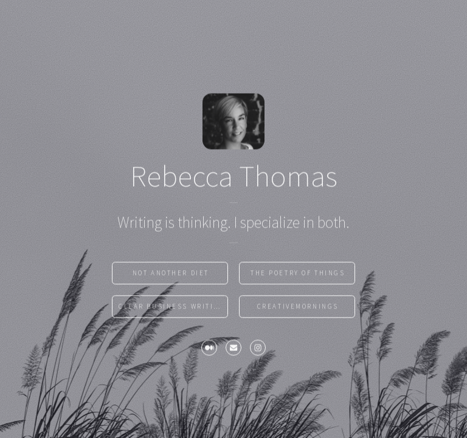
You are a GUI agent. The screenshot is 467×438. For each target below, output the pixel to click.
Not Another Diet (171, 274)
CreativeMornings (298, 308)
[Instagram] (258, 350)
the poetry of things (298, 274)
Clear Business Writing (172, 308)
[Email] (233, 350)
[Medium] (209, 350)
